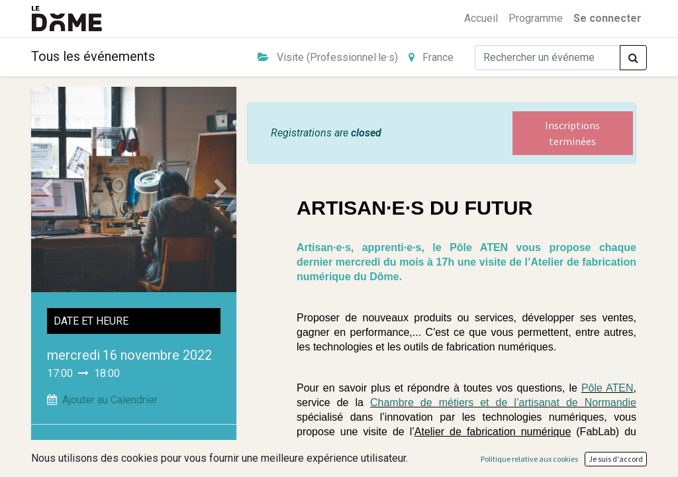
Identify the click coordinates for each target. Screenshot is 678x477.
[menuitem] (481, 18)
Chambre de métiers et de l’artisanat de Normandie (503, 402)
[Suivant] (221, 189)
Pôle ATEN (607, 388)
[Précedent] (46, 189)
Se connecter (607, 18)
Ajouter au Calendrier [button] (110, 400)
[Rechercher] (633, 57)
